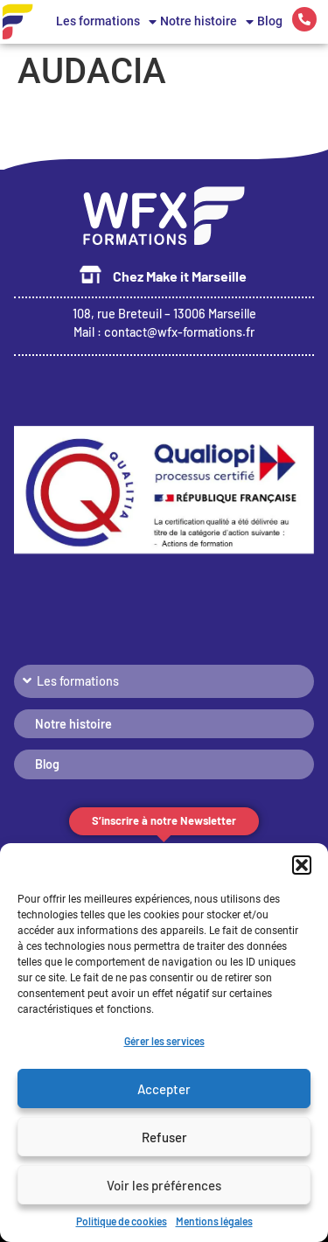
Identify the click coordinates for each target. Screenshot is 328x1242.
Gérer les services (164, 1041)
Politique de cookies (121, 1221)
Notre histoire (207, 22)
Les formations (106, 22)
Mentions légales (214, 1221)
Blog (270, 21)
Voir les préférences (164, 1185)
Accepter (164, 1089)
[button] (302, 865)
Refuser (164, 1137)
